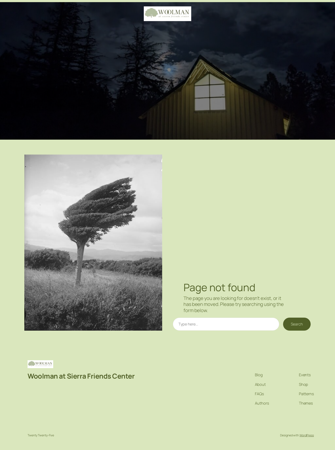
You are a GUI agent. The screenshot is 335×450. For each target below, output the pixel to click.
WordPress (307, 435)
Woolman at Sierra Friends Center (81, 376)
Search (297, 324)
